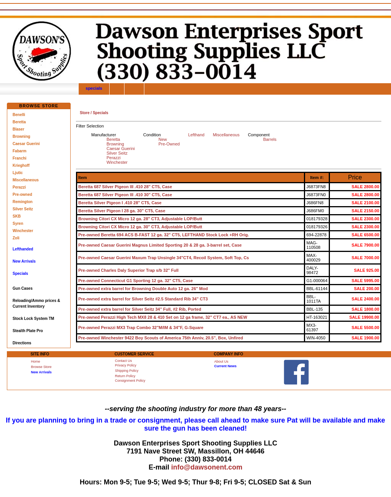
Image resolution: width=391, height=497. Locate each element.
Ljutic (18, 173)
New (162, 139)
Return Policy (125, 376)
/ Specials (99, 113)
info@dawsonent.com (206, 467)
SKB (17, 216)
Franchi (19, 158)
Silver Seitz (23, 209)
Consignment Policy (130, 380)
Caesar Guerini (26, 144)
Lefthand (196, 134)
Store (85, 113)
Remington (22, 202)
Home (35, 361)
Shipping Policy (127, 371)
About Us (221, 361)
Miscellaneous (26, 180)
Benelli (19, 115)
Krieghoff (21, 165)
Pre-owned (22, 194)
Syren (18, 223)
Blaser (18, 129)
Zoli (16, 238)
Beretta (19, 122)
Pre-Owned (169, 144)
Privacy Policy (125, 365)
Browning (21, 136)
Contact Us (123, 361)
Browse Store (41, 367)
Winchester (23, 231)
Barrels (269, 139)
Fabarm (19, 151)
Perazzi (19, 187)
